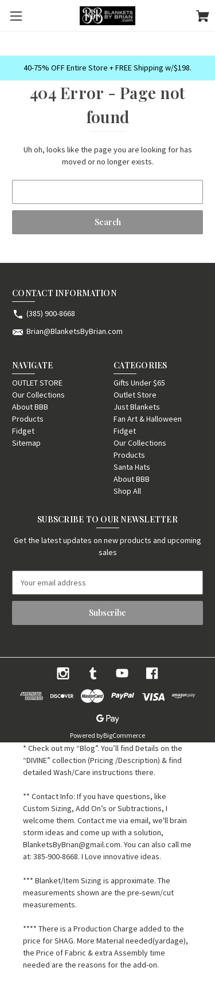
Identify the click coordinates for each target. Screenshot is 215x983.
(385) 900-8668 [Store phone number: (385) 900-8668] (50, 313)
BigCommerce (124, 735)
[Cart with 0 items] (202, 17)
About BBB (30, 407)
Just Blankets (137, 407)
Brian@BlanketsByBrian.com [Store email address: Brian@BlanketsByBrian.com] (74, 331)
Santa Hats (132, 467)
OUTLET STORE (37, 383)
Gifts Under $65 (139, 383)
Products (28, 419)
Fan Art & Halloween (148, 419)
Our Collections (38, 395)
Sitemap (26, 443)
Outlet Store (135, 395)
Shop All (127, 491)
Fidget (23, 431)
